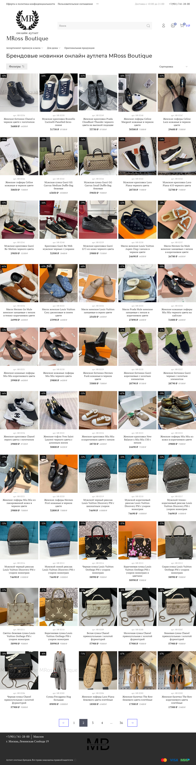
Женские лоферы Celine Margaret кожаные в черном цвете (137, 122)
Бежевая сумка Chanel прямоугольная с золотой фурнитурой (177, 636)
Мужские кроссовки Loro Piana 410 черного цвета (177, 184)
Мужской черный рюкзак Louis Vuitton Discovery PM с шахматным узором (98, 503)
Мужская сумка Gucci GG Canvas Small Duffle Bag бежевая (98, 185)
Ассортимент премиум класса (24, 48)
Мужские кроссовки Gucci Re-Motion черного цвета (19, 247)
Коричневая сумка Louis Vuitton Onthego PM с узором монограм (58, 636)
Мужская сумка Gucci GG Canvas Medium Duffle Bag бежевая (58, 185)
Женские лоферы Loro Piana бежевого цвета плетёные (98, 698)
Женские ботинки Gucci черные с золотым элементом (177, 376)
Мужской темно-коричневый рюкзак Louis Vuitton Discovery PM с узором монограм (177, 504)
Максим (38, 736)
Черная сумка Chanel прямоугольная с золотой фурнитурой (19, 699)
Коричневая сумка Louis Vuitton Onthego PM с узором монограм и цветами (137, 571)
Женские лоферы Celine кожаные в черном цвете (19, 184)
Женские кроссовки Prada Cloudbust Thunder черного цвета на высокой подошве (98, 122)
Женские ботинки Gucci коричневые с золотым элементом (137, 376)
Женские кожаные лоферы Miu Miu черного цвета (58, 374)
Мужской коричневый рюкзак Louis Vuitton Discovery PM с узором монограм (137, 504)
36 (121, 723)
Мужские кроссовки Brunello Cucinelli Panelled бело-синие (58, 122)
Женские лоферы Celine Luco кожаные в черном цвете (177, 122)
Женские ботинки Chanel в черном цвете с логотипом (19, 120)
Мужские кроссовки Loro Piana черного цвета (137, 184)
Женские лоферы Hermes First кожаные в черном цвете (58, 503)
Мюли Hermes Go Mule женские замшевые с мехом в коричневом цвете (177, 249)
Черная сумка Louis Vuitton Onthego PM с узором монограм (98, 569)
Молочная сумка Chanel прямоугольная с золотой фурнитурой (137, 636)
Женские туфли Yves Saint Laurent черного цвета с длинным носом (58, 439)
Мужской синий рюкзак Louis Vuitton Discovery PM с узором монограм (58, 569)
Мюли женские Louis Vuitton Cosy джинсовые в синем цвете (58, 312)
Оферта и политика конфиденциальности (30, 4)
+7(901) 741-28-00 (179, 4)
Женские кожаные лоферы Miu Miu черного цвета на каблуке (176, 312)
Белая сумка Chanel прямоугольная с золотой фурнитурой (98, 636)
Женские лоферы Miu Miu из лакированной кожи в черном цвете (19, 503)
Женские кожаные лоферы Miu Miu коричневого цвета (19, 374)
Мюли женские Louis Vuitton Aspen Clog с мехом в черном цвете (137, 249)
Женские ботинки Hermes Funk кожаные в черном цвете (98, 376)
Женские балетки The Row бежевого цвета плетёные (137, 698)
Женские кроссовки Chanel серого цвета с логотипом (19, 438)
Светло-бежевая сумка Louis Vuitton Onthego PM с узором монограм (19, 636)
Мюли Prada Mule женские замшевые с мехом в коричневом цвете (137, 312)
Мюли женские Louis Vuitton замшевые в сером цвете (98, 311)
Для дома (54, 48)
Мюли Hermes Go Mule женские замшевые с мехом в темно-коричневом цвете (19, 312)
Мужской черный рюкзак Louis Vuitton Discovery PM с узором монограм (19, 569)
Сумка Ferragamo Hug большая (58, 698)
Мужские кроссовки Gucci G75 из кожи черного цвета (98, 247)
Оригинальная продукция (79, 48)
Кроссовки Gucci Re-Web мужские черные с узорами (58, 247)
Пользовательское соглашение (75, 4)
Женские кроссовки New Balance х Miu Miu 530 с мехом (137, 439)
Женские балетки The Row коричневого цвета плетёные (177, 699)
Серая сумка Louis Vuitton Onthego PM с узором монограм (177, 569)
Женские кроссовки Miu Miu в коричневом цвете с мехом (98, 438)
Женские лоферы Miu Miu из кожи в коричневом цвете (176, 438)
